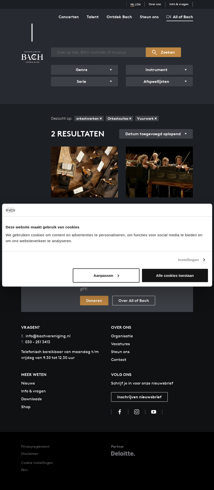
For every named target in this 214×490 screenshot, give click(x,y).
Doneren (94, 300)
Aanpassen (106, 275)
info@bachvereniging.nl (45, 336)
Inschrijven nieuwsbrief (139, 396)
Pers (24, 470)
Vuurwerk (147, 118)
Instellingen (188, 260)
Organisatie (122, 336)
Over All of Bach (133, 300)
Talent (93, 16)
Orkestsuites (119, 118)
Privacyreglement (35, 446)
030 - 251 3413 (35, 342)
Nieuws (28, 383)
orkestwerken (89, 118)
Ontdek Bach (119, 16)
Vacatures (120, 344)
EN (138, 4)
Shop (26, 406)
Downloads (31, 399)
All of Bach (179, 16)
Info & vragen (178, 4)
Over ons (155, 4)
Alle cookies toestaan (175, 275)
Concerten (69, 16)
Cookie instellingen (37, 462)
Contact (118, 359)
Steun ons (149, 16)
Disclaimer (29, 453)
